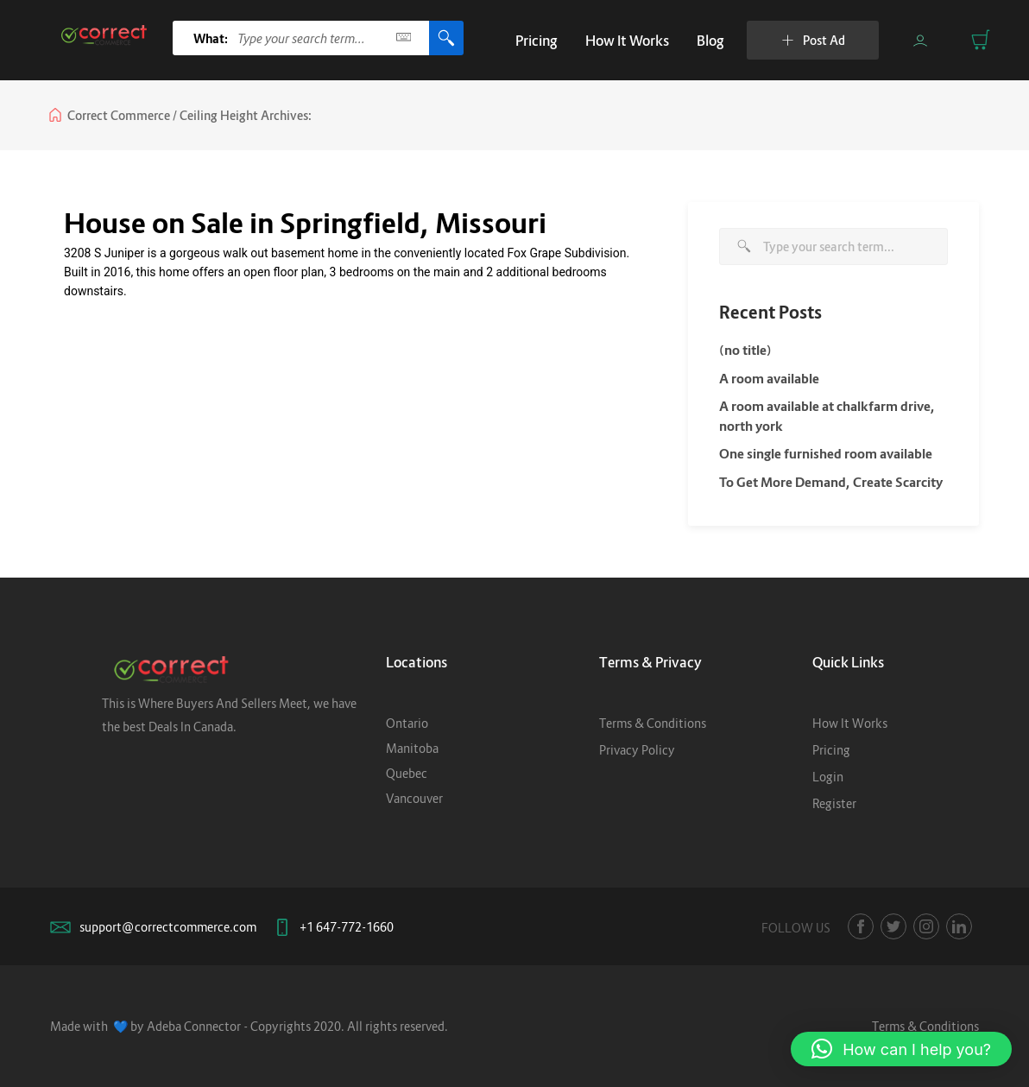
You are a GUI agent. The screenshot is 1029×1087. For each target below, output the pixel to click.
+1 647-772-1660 (347, 927)
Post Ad (813, 40)
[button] (901, 1049)
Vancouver (414, 798)
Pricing (536, 40)
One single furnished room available (825, 453)
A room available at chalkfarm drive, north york (827, 415)
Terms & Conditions (652, 723)
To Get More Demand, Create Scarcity (831, 482)
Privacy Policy (637, 750)
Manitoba (412, 748)
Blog (710, 40)
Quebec (406, 773)
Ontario (407, 723)
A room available (769, 378)
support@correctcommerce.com (167, 927)
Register (834, 803)
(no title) (745, 349)
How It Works (627, 40)
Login (827, 776)
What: (211, 38)
